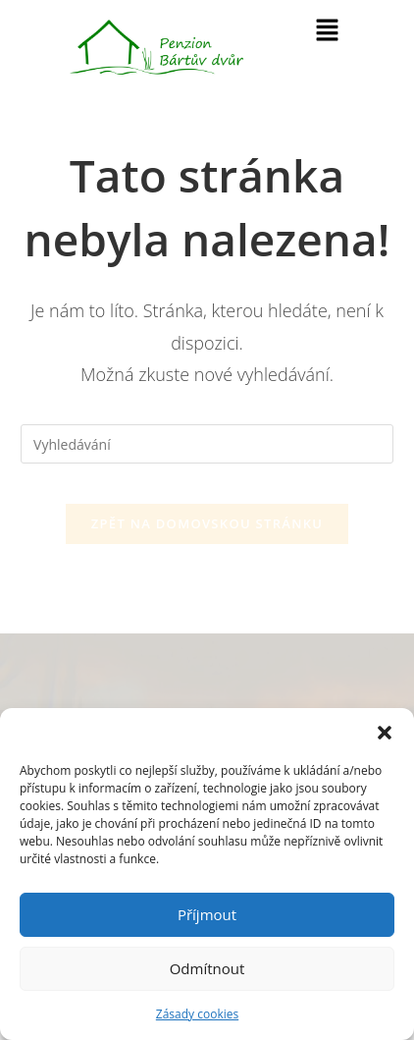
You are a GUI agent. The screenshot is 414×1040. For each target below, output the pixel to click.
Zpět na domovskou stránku (207, 523)
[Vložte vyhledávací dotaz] (207, 444)
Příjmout (207, 914)
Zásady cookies (197, 1014)
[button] (384, 732)
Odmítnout (207, 968)
